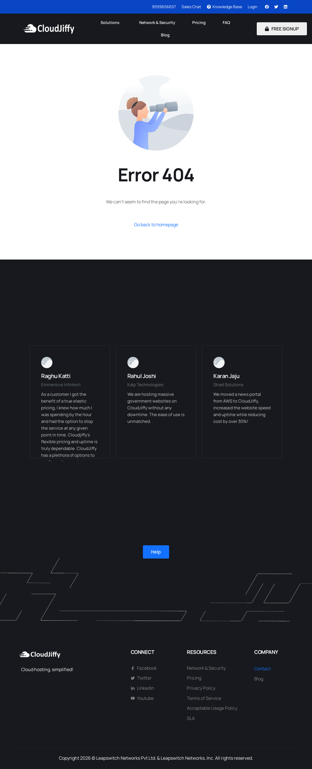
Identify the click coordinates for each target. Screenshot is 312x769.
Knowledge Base (224, 6)
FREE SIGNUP (282, 29)
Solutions (110, 22)
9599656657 (164, 6)
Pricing (199, 22)
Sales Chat (191, 6)
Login (252, 6)
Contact (262, 668)
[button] (111, 22)
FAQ (226, 22)
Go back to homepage (156, 224)
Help (156, 552)
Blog (165, 35)
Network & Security (157, 22)
